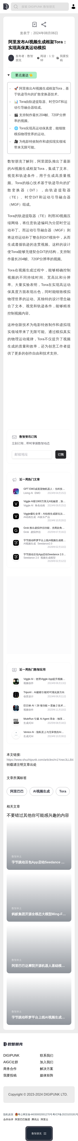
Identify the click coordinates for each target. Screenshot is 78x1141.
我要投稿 (10, 1075)
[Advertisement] (39, 391)
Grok (26, 532)
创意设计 (28, 696)
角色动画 (40, 505)
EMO (37, 493)
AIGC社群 (10, 1062)
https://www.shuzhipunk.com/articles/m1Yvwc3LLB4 (40, 759)
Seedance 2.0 (31, 557)
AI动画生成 (30, 517)
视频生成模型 (48, 557)
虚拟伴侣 (36, 532)
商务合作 (10, 1069)
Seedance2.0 (44, 543)
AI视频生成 (30, 543)
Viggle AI (28, 505)
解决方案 (46, 1069)
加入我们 (46, 1062)
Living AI (28, 493)
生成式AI (28, 723)
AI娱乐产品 (43, 517)
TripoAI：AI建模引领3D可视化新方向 (44, 692)
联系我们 (46, 1055)
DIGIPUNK (11, 1055)
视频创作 (28, 683)
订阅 (61, 454)
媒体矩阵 (46, 1075)
